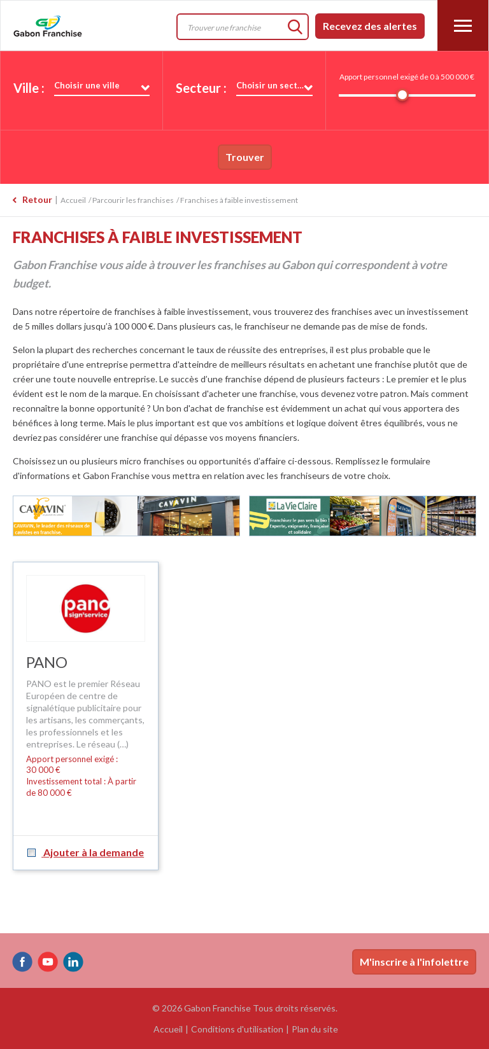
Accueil (73, 200)
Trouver (244, 157)
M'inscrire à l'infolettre (414, 961)
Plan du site (315, 1029)
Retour (37, 199)
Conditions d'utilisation (237, 1029)
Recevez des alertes (370, 26)
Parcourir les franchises (133, 200)
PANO (46, 662)
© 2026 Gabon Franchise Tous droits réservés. (244, 1008)
